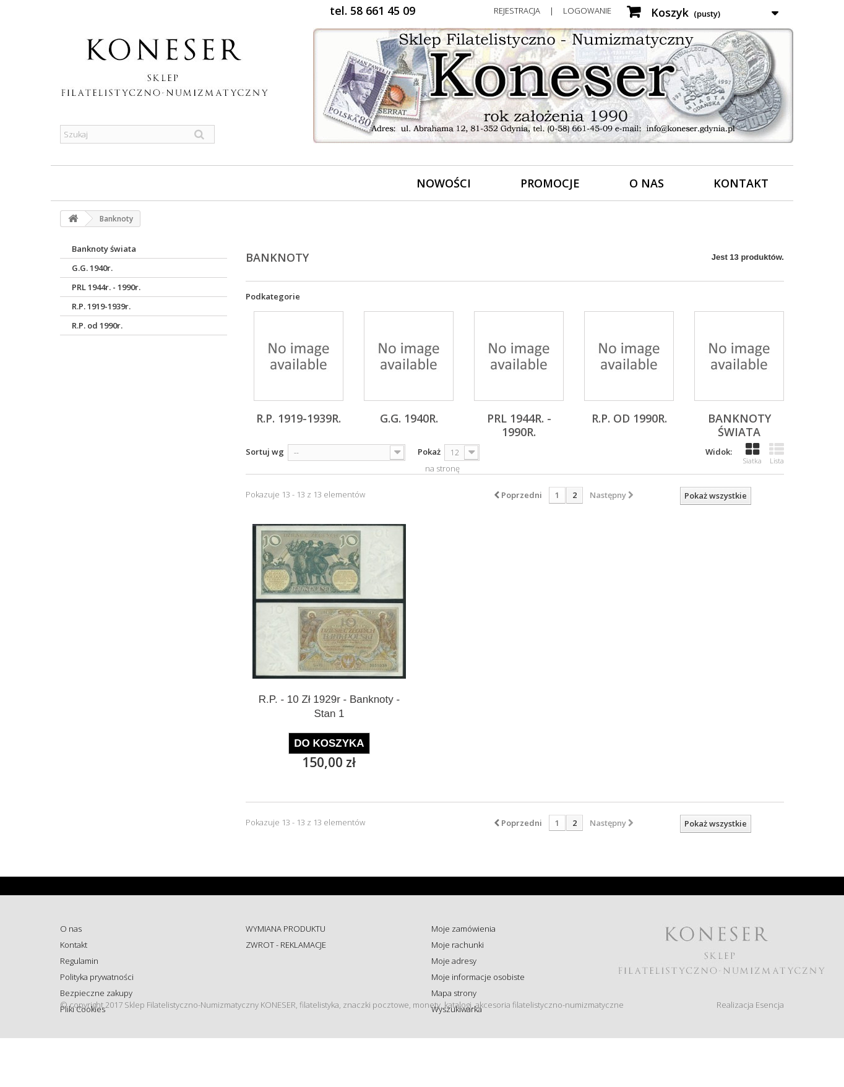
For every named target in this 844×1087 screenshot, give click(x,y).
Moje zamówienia (463, 928)
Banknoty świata (104, 248)
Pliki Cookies (82, 1009)
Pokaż (429, 451)
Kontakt (741, 183)
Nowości (443, 183)
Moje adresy (453, 960)
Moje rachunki (457, 944)
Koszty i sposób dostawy (290, 993)
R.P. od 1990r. (97, 325)
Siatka (752, 453)
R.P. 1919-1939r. (101, 306)
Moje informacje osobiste (478, 976)
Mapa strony (453, 993)
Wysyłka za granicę (279, 1009)
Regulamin (79, 960)
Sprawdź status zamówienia (296, 976)
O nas (646, 183)
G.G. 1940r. (92, 267)
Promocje (550, 183)
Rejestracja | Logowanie (552, 10)
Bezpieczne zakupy (96, 993)
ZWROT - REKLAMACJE (286, 944)
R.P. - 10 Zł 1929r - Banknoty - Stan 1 (329, 707)
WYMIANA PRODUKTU (285, 928)
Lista (776, 453)
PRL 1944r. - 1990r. (106, 287)
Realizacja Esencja (750, 1053)
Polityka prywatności (97, 976)
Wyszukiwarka (456, 1009)
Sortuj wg (265, 451)
